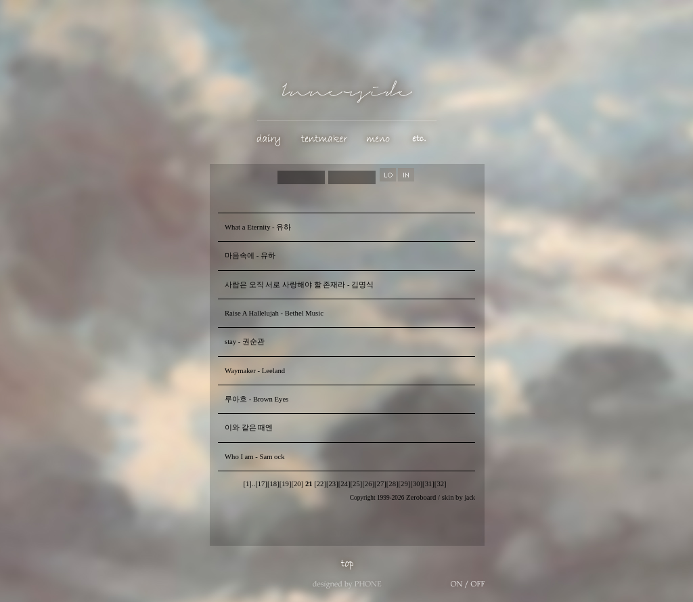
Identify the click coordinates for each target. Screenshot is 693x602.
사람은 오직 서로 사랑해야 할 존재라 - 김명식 (299, 284)
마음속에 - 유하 (250, 255)
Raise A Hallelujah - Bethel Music (274, 313)
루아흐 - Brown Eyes (256, 399)
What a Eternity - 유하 (258, 227)
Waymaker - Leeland (255, 370)
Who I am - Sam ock (254, 456)
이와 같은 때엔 (249, 427)
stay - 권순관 (245, 341)
